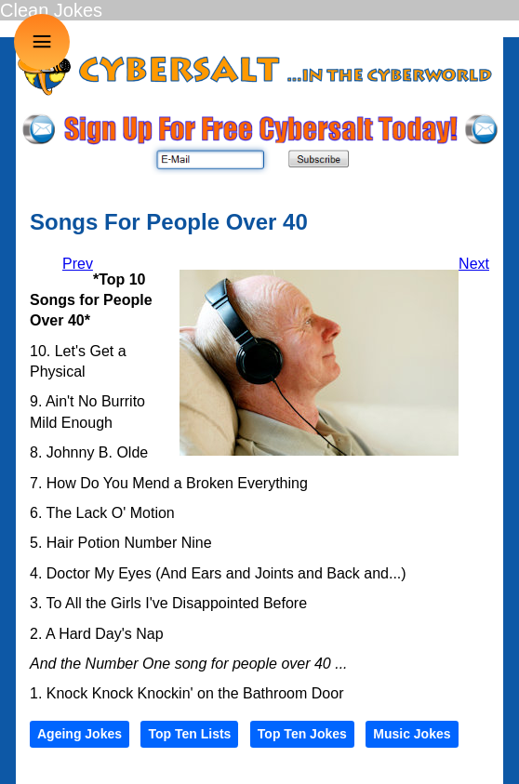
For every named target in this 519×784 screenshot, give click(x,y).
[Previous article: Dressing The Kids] (77, 264)
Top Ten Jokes (302, 733)
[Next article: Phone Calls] (474, 264)
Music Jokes (411, 733)
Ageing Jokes (79, 733)
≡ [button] (42, 41)
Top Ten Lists (189, 733)
